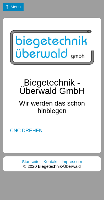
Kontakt (51, 161)
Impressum (72, 161)
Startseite (30, 161)
